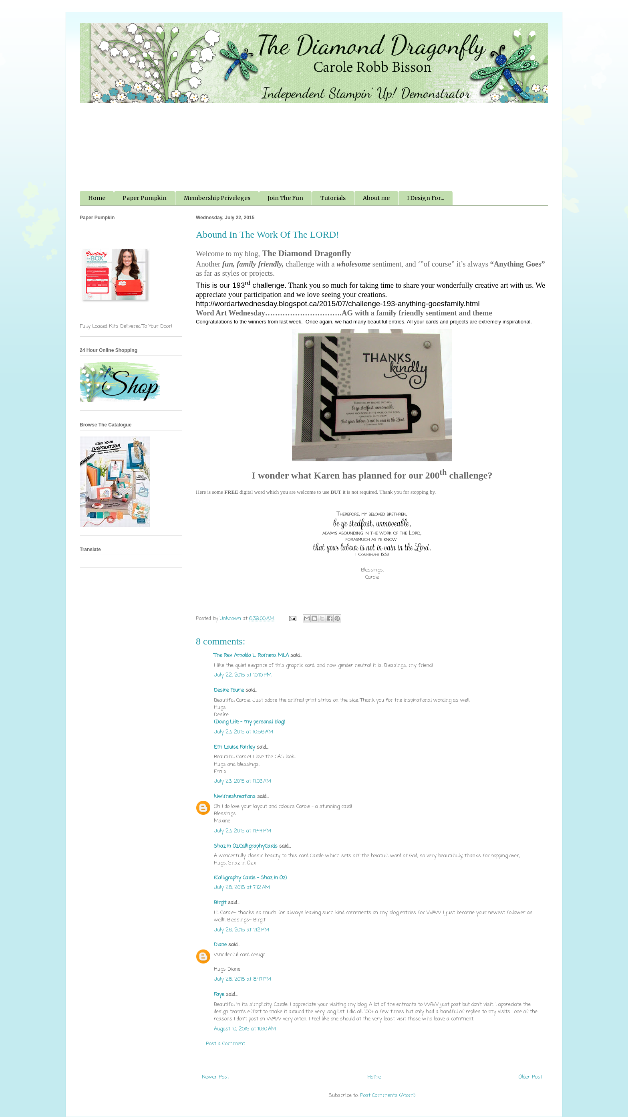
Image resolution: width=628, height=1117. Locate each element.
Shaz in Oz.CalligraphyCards (246, 846)
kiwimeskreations (235, 796)
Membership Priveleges (217, 198)
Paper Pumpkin (145, 198)
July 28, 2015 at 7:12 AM (242, 887)
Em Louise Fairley (234, 747)
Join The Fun (285, 198)
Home (96, 198)
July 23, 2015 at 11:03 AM (242, 781)
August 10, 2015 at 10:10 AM (245, 1029)
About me (376, 198)
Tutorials (333, 198)
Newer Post (215, 1077)
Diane (220, 945)
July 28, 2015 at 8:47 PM (242, 979)
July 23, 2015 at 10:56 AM (243, 732)
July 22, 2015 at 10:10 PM (243, 675)
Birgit (220, 903)
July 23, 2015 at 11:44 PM (242, 831)
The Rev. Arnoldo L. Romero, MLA (251, 655)
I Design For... (425, 198)
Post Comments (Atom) (387, 1095)
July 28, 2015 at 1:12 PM (241, 930)
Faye (219, 994)
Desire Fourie (229, 690)
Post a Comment (225, 1044)
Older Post (530, 1077)
